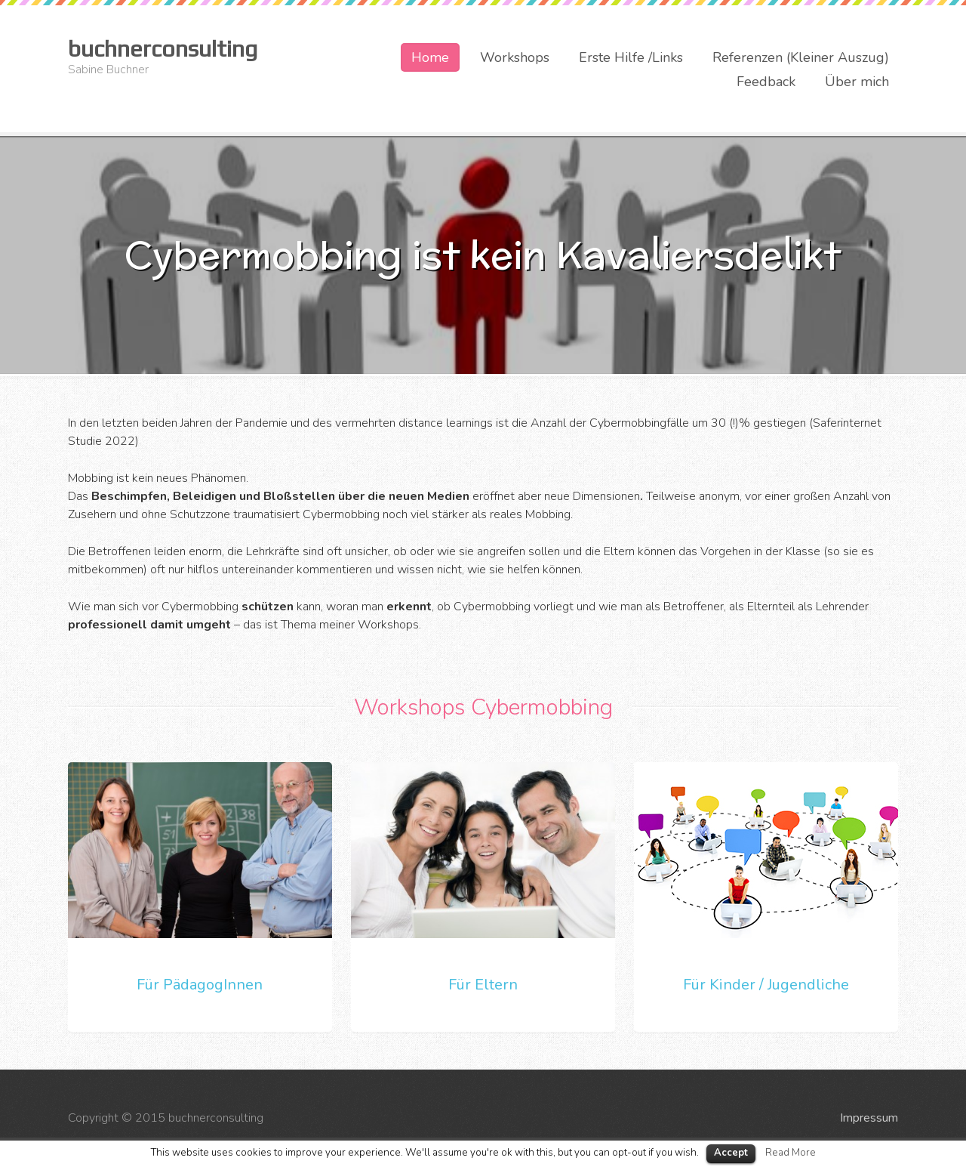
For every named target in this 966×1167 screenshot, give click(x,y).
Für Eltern (483, 984)
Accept (731, 1152)
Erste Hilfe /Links (631, 57)
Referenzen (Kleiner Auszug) (800, 57)
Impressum (869, 1118)
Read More (790, 1152)
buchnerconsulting (162, 49)
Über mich (857, 82)
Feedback (766, 82)
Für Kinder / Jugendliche (766, 984)
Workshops (514, 57)
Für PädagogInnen (200, 984)
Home (430, 57)
